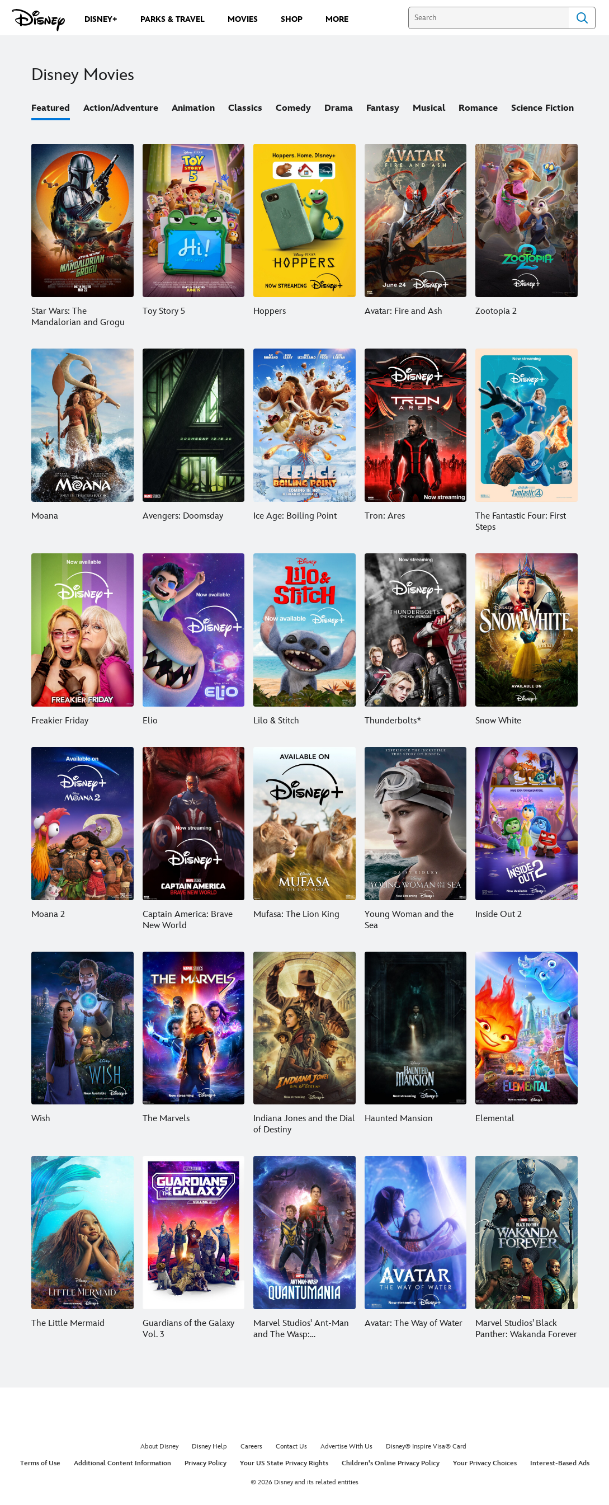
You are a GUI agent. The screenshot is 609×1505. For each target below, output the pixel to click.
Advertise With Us (346, 1446)
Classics (245, 108)
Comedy (293, 108)
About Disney (159, 1446)
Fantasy (382, 108)
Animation (193, 108)
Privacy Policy (205, 1463)
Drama (338, 108)
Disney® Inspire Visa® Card (426, 1446)
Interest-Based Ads (559, 1463)
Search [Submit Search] (582, 18)
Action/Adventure (120, 108)
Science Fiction (542, 108)
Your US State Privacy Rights (284, 1463)
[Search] (488, 18)
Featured (50, 108)
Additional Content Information (122, 1463)
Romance (478, 108)
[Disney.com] (38, 20)
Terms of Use (40, 1463)
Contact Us (291, 1446)
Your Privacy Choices (485, 1463)
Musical (429, 108)
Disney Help (209, 1446)
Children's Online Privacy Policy (391, 1463)
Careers (251, 1446)
